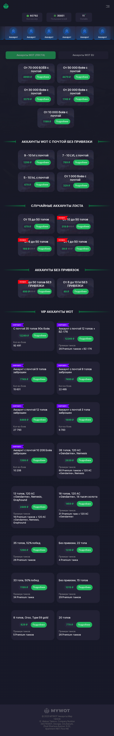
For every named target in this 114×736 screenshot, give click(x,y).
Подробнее (43, 82)
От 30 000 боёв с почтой (36, 101)
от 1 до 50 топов (75, 284)
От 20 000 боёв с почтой (75, 101)
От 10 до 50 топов (75, 255)
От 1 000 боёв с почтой (75, 207)
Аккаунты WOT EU (83, 55)
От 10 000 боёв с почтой (56, 129)
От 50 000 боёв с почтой (75, 72)
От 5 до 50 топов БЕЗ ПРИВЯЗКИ (36, 332)
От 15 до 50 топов (36, 255)
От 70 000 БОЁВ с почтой (36, 72)
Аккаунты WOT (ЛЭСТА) (31, 55)
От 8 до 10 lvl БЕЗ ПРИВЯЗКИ (75, 332)
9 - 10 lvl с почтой (36, 178)
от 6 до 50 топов (36, 284)
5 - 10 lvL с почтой (36, 207)
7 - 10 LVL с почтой (75, 178)
